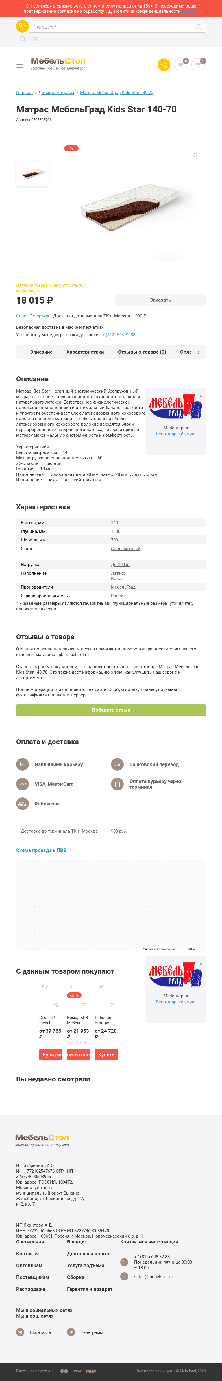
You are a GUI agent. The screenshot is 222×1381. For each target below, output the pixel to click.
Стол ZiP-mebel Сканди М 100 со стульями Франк (48, 1020)
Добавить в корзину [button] (78, 1054)
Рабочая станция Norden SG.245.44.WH (105, 1020)
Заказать (160, 299)
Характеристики (87, 351)
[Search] (22, 39)
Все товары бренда (175, 434)
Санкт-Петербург (33, 316)
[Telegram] (85, 1332)
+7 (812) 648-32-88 (117, 334)
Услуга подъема (85, 1265)
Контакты (27, 1253)
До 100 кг (120, 564)
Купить (51, 1054)
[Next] (198, 352)
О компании (30, 1241)
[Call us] (22, 26)
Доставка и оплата (89, 1253)
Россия (118, 595)
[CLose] (35, 38)
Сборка (75, 1277)
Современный (125, 548)
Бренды (76, 1241)
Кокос (117, 578)
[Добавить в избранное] (194, 155)
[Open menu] (19, 64)
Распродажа (30, 1289)
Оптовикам (29, 1265)
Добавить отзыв (111, 710)
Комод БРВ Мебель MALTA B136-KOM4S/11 (77, 1020)
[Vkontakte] (33, 1332)
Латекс (118, 573)
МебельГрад (123, 587)
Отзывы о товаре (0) (144, 351)
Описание (43, 351)
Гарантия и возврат (89, 1289)
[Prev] (23, 352)
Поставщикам (32, 1277)
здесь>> (190, 11)
